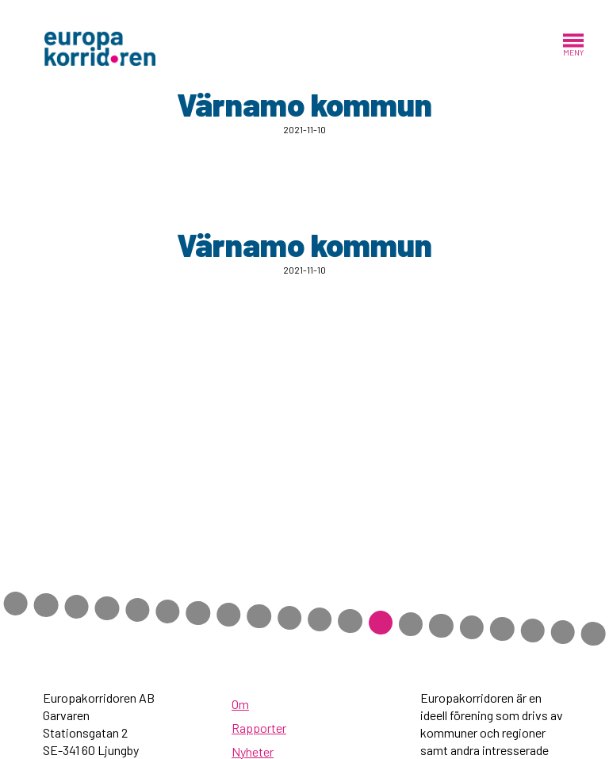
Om (240, 703)
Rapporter (259, 727)
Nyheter (253, 751)
